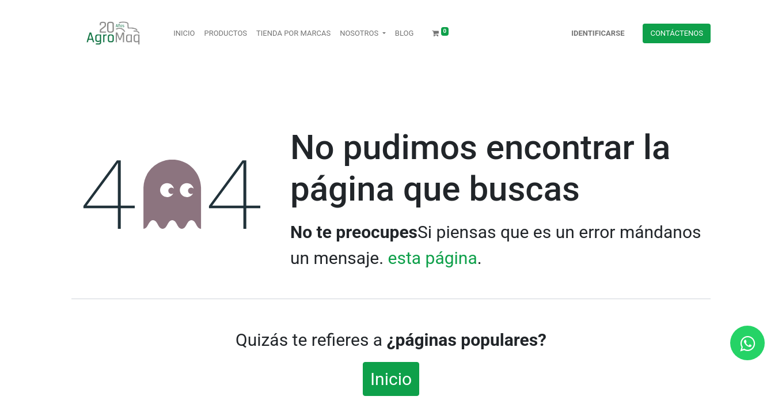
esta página (432, 258)
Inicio (391, 379)
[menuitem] (184, 33)
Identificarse (597, 33)
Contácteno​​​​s (676, 33)
